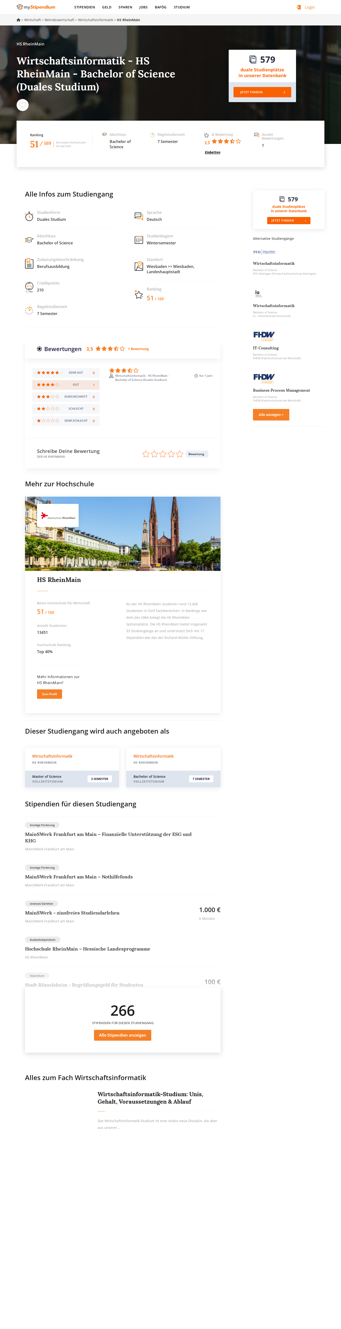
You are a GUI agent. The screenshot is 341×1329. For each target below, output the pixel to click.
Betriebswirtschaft (59, 20)
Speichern (23, 105)
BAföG (161, 7)
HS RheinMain (59, 580)
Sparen (125, 7)
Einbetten (212, 152)
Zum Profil (49, 694)
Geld (106, 7)
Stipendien (84, 7)
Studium (182, 7)
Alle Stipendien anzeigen (122, 1035)
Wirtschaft (32, 20)
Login (310, 7)
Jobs (143, 7)
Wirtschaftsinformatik (95, 20)
